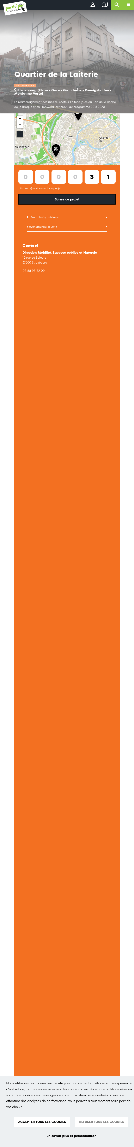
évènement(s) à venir (42, 227)
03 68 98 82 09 (34, 270)
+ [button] (20, 119)
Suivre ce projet (67, 199)
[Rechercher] (117, 5)
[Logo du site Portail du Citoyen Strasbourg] (15, 8)
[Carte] (104, 5)
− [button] (20, 125)
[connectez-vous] (92, 5)
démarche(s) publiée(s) (43, 217)
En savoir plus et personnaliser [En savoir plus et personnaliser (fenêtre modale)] (71, 1136)
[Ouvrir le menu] (128, 5)
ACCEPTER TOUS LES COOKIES (42, 1122)
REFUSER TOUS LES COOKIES (101, 1122)
